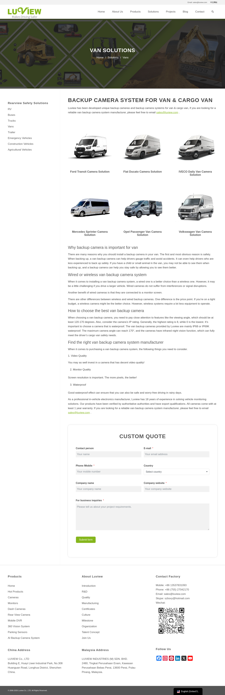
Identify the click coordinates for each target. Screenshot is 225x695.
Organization (89, 626)
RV (9, 109)
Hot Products (15, 591)
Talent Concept (90, 632)
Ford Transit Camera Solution (90, 171)
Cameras (13, 597)
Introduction (89, 585)
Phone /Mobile (84, 465)
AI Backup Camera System (24, 637)
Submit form (85, 539)
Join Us (86, 637)
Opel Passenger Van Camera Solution (142, 233)
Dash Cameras (16, 609)
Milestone (87, 620)
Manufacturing (90, 603)
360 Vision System (19, 626)
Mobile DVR (15, 620)
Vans (11, 126)
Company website (154, 483)
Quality (86, 597)
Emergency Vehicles (20, 138)
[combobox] (176, 472)
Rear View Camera (19, 614)
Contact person (85, 448)
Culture (86, 614)
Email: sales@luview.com (197, 2)
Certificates (88, 609)
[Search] (212, 12)
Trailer (11, 132)
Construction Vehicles (20, 143)
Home (11, 585)
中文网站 (213, 2)
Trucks (12, 120)
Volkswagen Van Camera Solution (195, 233)
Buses (11, 114)
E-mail (147, 448)
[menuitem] (197, 2)
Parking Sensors (17, 632)
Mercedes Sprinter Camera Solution (90, 233)
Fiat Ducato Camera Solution (142, 171)
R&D (84, 591)
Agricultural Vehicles (20, 149)
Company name (85, 483)
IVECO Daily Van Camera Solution (195, 173)
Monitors (13, 603)
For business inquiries (89, 500)
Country (148, 465)
